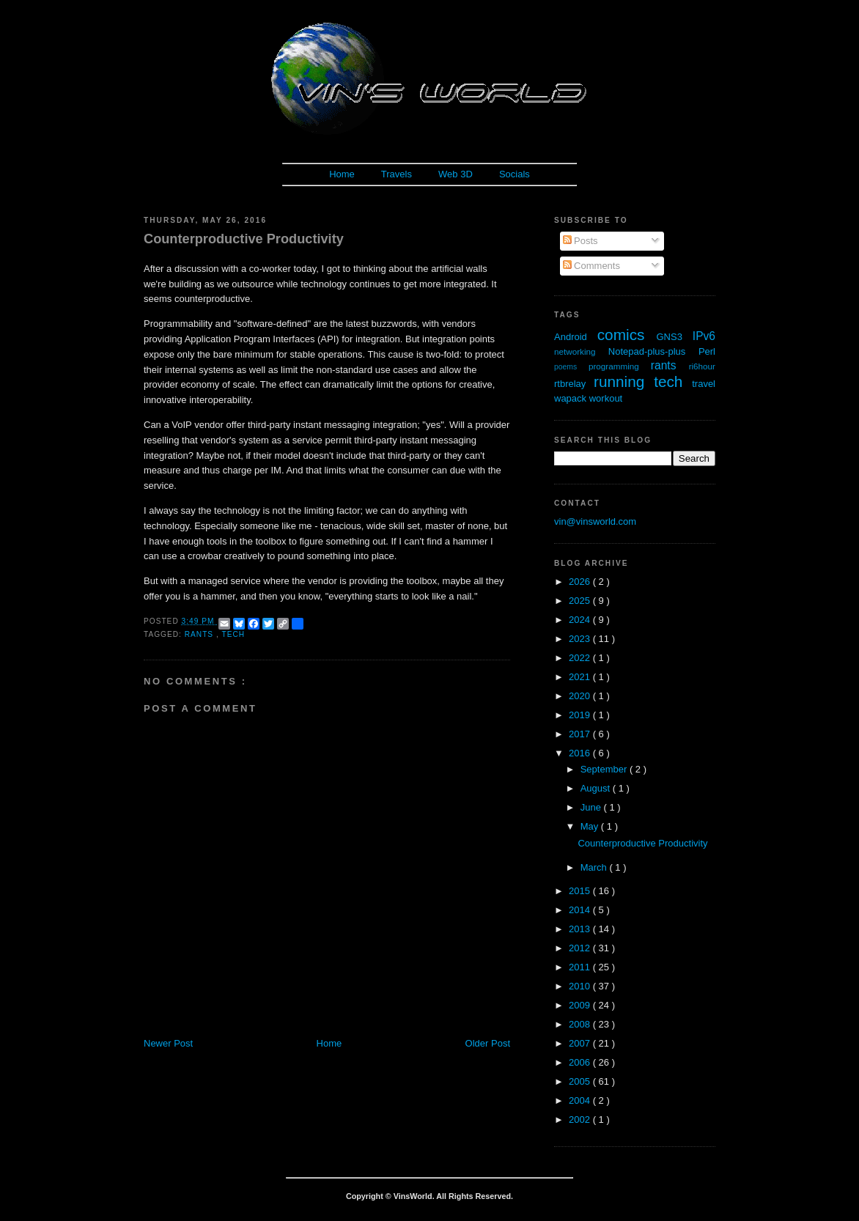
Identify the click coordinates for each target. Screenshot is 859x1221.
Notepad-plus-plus (653, 351)
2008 (581, 1024)
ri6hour (702, 366)
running (624, 381)
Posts (580, 240)
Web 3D (455, 174)
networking (581, 351)
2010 (581, 986)
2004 (581, 1100)
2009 (581, 1005)
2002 (581, 1119)
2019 (581, 714)
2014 (581, 909)
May (590, 826)
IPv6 (704, 336)
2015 (581, 890)
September (605, 769)
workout (606, 398)
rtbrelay (574, 383)
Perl (706, 351)
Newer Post (168, 1043)
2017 (581, 733)
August (596, 788)
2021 (581, 676)
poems (571, 367)
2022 (581, 657)
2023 (581, 638)
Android (575, 336)
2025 (581, 600)
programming (620, 366)
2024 (581, 619)
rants (200, 634)
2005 (581, 1081)
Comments (591, 265)
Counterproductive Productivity (244, 239)
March (595, 867)
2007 (581, 1043)
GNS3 (675, 336)
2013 (581, 928)
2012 (581, 948)
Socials (514, 174)
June (592, 807)
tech (233, 634)
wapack (571, 398)
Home (342, 174)
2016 (581, 753)
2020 (581, 695)
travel (703, 383)
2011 (581, 967)
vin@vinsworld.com (595, 521)
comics (627, 334)
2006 (581, 1062)
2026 (581, 581)
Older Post (487, 1043)
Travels (396, 174)
